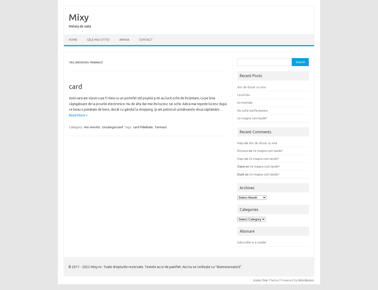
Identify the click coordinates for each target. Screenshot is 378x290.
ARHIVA (124, 39)
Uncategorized (112, 127)
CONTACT (146, 39)
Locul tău (243, 94)
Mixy (79, 17)
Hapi (240, 143)
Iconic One (260, 280)
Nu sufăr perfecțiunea (252, 110)
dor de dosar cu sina (251, 87)
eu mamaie (244, 102)
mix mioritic (92, 127)
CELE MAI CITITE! (98, 39)
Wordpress (306, 280)
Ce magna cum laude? (252, 118)
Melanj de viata (80, 26)
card (75, 86)
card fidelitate (143, 127)
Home (73, 39)
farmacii (161, 127)
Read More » (78, 115)
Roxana (242, 150)
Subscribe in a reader (252, 242)
